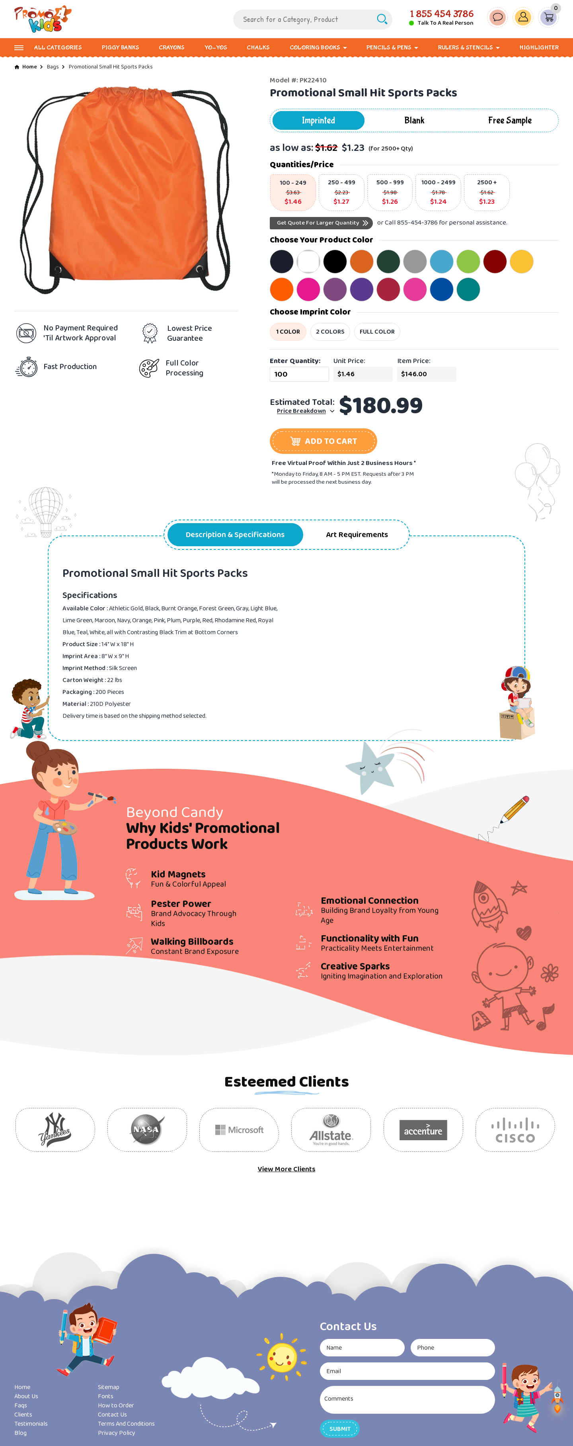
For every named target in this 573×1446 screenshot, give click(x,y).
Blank (414, 120)
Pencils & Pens (388, 47)
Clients (23, 1414)
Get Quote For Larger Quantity (318, 223)
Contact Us (112, 1414)
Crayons (172, 47)
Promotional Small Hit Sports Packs (111, 67)
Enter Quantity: (295, 361)
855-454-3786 (417, 222)
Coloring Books (315, 47)
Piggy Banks (120, 47)
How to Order (116, 1405)
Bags (53, 67)
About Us (26, 1396)
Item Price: (414, 361)
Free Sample (510, 120)
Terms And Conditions (126, 1423)
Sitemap (108, 1387)
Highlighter (539, 47)
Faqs (20, 1405)
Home (29, 67)
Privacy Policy (116, 1433)
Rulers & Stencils (465, 47)
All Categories (58, 47)
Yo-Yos (216, 47)
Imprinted (318, 120)
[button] (323, 441)
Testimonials (31, 1423)
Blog (20, 1433)
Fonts (105, 1396)
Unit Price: (349, 361)
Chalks (258, 47)
